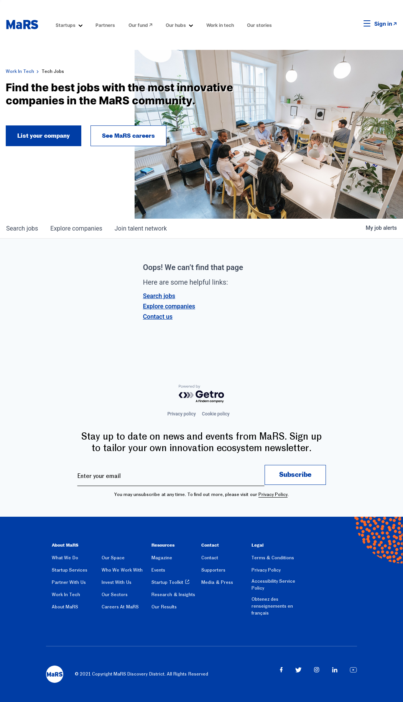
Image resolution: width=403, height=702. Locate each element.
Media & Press (217, 582)
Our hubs (176, 25)
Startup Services (69, 570)
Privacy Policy (273, 494)
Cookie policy (216, 414)
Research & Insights (173, 594)
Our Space (113, 557)
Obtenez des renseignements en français (272, 606)
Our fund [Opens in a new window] (138, 25)
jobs (22, 228)
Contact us (158, 316)
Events (158, 570)
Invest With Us (117, 582)
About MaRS (65, 607)
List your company (43, 136)
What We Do (65, 557)
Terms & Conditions (273, 557)
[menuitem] (69, 25)
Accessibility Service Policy (273, 584)
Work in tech (220, 25)
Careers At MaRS (120, 607)
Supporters (213, 570)
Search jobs (159, 296)
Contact (209, 557)
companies (76, 228)
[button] (355, 23)
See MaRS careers (128, 136)
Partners (105, 25)
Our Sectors (115, 594)
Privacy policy (181, 414)
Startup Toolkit (167, 582)
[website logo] (22, 25)
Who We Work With (122, 570)
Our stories (259, 25)
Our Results (163, 607)
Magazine (161, 557)
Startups (66, 25)
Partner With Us (69, 582)
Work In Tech (20, 71)
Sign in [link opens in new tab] (383, 23)
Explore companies (169, 306)
